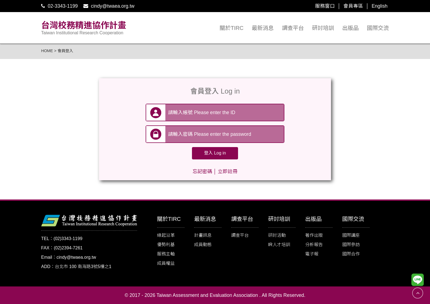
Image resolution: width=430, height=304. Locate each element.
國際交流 (378, 28)
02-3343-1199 (59, 6)
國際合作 (351, 254)
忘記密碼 (202, 171)
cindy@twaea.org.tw (109, 6)
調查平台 (293, 28)
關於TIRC (232, 28)
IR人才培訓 (279, 244)
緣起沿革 (166, 235)
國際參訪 (351, 244)
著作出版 (314, 235)
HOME (47, 51)
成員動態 (203, 244)
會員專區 (353, 6)
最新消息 (263, 28)
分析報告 (314, 244)
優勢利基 (166, 244)
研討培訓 (323, 28)
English (379, 6)
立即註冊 (227, 171)
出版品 (350, 28)
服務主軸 (166, 254)
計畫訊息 (203, 235)
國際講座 (351, 235)
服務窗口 (325, 6)
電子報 (311, 254)
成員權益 (166, 263)
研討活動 (277, 235)
